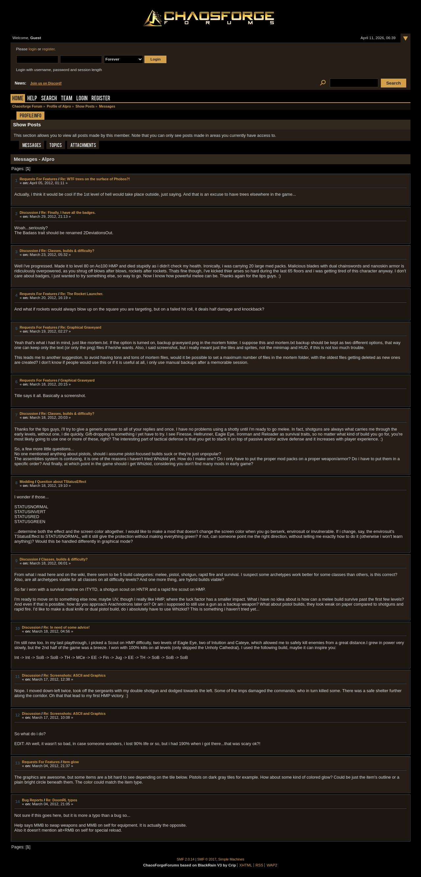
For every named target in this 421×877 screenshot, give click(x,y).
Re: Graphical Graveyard (80, 327)
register (48, 49)
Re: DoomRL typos (61, 800)
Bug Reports (32, 800)
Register (100, 98)
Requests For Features (39, 179)
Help (32, 98)
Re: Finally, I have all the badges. (68, 212)
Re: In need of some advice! (66, 627)
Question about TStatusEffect (61, 482)
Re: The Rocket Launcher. (81, 294)
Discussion (29, 212)
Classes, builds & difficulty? (64, 559)
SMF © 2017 (206, 859)
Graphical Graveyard (77, 380)
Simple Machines (231, 859)
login (33, 49)
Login (81, 98)
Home (17, 98)
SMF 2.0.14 (186, 859)
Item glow (71, 762)
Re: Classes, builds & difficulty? (67, 251)
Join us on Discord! (46, 83)
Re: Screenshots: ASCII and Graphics (74, 675)
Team (66, 98)
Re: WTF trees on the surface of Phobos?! (95, 179)
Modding (27, 482)
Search (49, 98)
